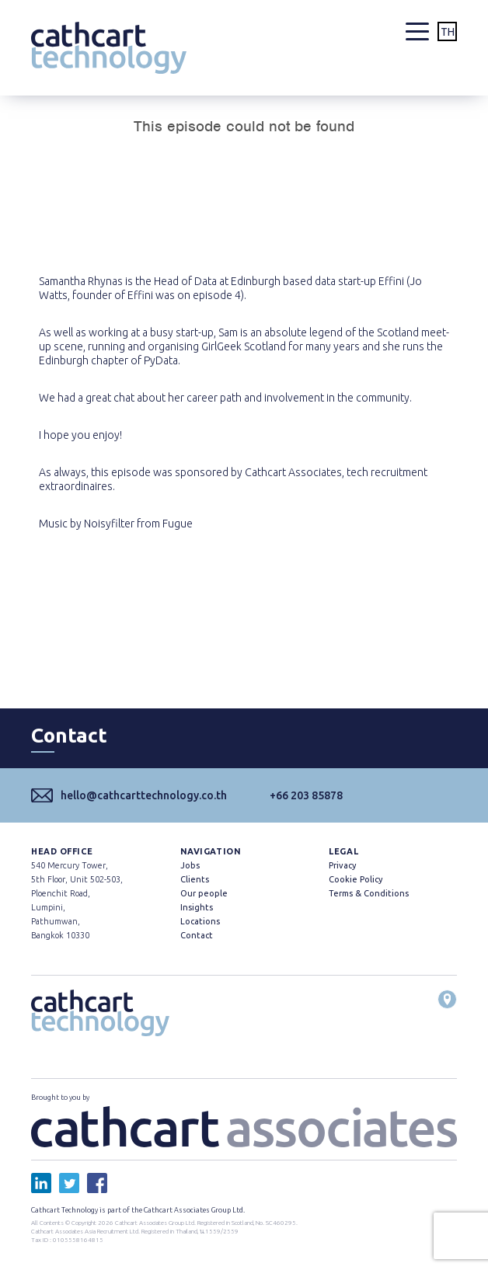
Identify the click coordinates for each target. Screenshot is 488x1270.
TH (448, 32)
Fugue (177, 523)
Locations (200, 921)
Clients (194, 879)
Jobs (190, 865)
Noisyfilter (109, 523)
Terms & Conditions (369, 893)
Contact (196, 935)
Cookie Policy (355, 879)
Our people (204, 893)
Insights (196, 907)
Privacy (342, 865)
